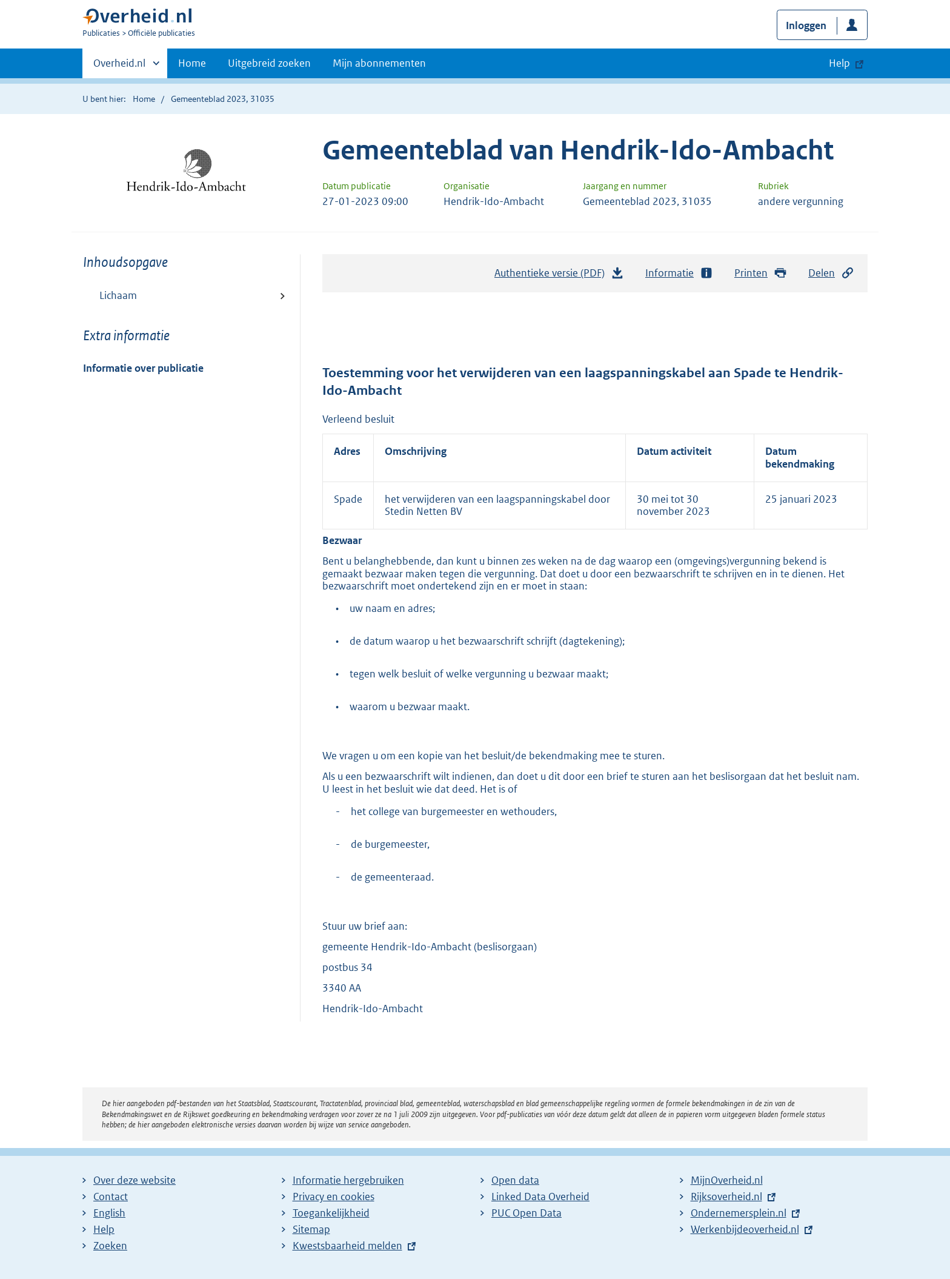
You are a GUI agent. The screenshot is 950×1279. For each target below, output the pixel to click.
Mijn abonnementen (379, 63)
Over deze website (134, 1180)
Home (192, 63)
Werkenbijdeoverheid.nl (745, 1229)
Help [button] (839, 63)
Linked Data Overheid (540, 1196)
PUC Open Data (526, 1213)
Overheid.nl (119, 66)
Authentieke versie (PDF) (559, 276)
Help (104, 1229)
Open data (515, 1180)
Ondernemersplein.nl (738, 1213)
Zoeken (110, 1245)
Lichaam (118, 295)
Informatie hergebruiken (348, 1180)
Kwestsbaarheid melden (347, 1245)
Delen (831, 273)
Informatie (679, 273)
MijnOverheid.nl (727, 1180)
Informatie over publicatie (143, 368)
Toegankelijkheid (331, 1213)
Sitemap (311, 1229)
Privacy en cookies (333, 1196)
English (109, 1213)
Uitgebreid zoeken (269, 63)
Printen (760, 273)
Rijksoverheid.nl (726, 1196)
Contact (110, 1196)
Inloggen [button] (806, 25)
